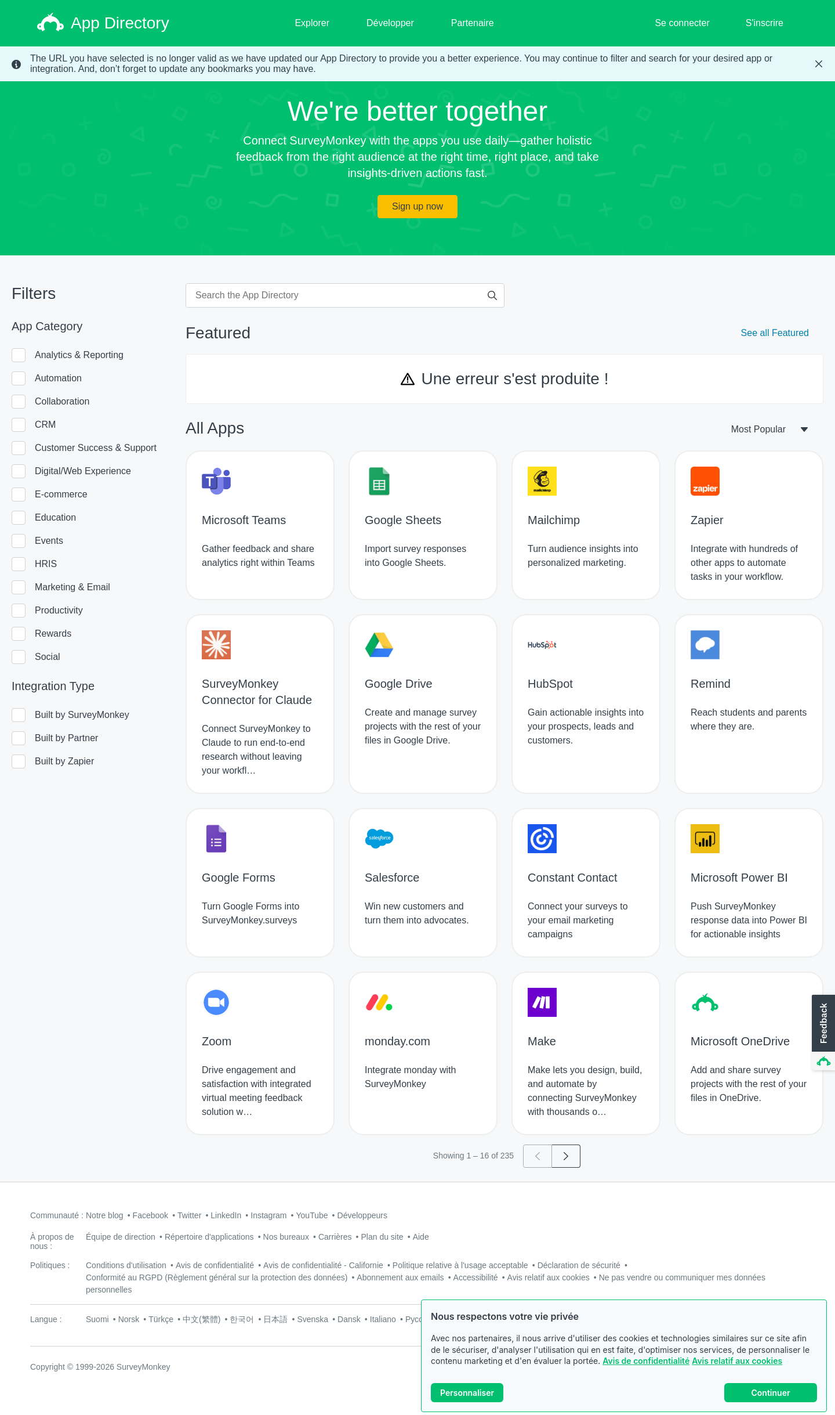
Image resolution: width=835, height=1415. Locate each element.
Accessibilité (475, 1277)
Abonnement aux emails (400, 1277)
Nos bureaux (286, 1236)
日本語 (275, 1319)
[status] (417, 63)
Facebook (150, 1215)
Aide (421, 1236)
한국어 (242, 1319)
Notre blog (105, 1215)
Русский (420, 1319)
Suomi (97, 1319)
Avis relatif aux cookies (737, 1361)
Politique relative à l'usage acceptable (460, 1265)
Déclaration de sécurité (579, 1265)
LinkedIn (225, 1215)
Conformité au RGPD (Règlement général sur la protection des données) (216, 1277)
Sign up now (417, 206)
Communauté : (57, 1215)
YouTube (312, 1215)
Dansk (349, 1319)
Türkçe (160, 1319)
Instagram (268, 1215)
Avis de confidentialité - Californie (323, 1265)
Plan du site (382, 1236)
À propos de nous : (52, 1241)
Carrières (335, 1236)
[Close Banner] (819, 63)
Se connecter (682, 23)
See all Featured (775, 333)
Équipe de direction (120, 1236)
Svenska (312, 1319)
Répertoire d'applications (209, 1236)
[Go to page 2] (566, 1156)
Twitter (189, 1215)
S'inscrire (764, 23)
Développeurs (362, 1215)
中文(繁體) (201, 1319)
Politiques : (50, 1265)
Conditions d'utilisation (126, 1265)
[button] (822, 1033)
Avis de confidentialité (645, 1361)
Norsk (129, 1319)
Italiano (383, 1319)
